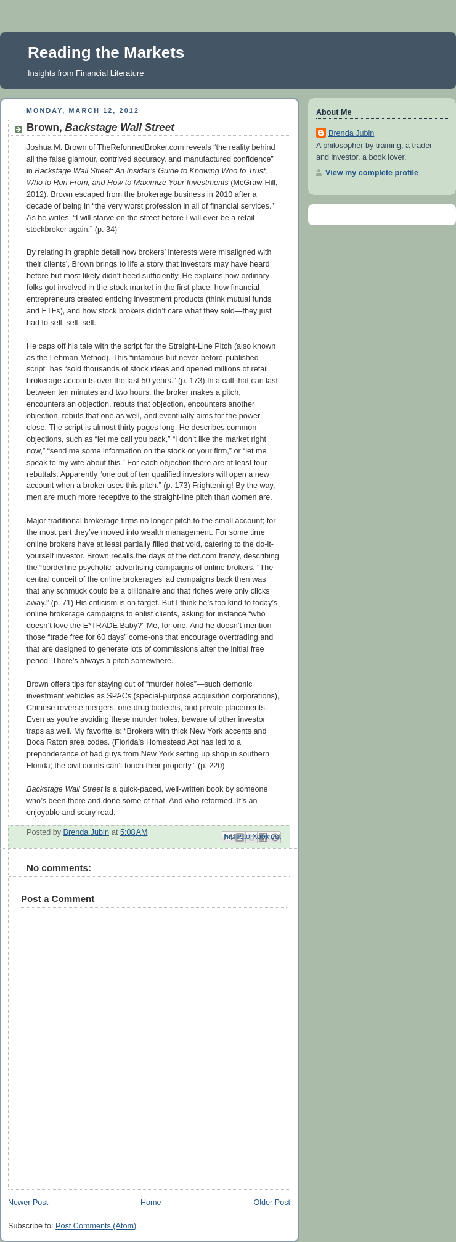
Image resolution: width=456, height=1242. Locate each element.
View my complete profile (371, 172)
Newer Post (28, 1202)
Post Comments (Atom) (95, 1226)
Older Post (271, 1202)
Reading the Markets (106, 52)
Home (150, 1202)
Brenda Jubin (351, 133)
